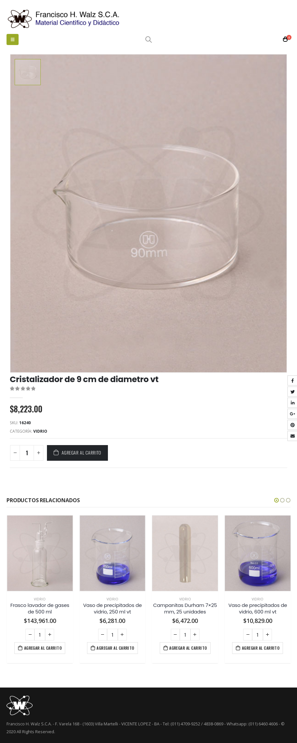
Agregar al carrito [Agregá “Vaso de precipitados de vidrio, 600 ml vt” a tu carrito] (261, 647)
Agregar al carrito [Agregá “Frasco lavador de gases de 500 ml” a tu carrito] (43, 647)
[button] (276, 499)
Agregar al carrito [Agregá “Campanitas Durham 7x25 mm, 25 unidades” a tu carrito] (188, 647)
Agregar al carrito (81, 451)
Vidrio (40, 430)
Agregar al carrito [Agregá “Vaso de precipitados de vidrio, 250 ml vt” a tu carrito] (115, 647)
